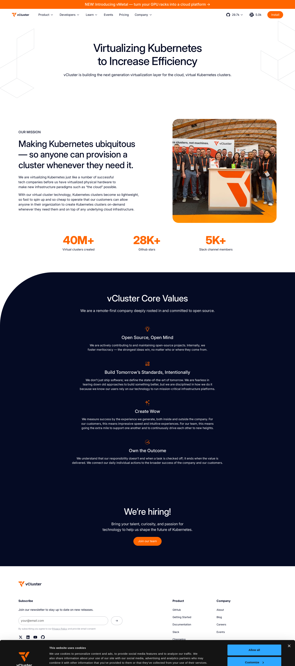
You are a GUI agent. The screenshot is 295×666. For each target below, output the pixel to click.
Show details (58, 658)
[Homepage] (30, 584)
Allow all (254, 626)
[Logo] (20, 15)
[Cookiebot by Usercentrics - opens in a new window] (24, 658)
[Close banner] (289, 622)
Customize (254, 638)
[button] (46, 15)
